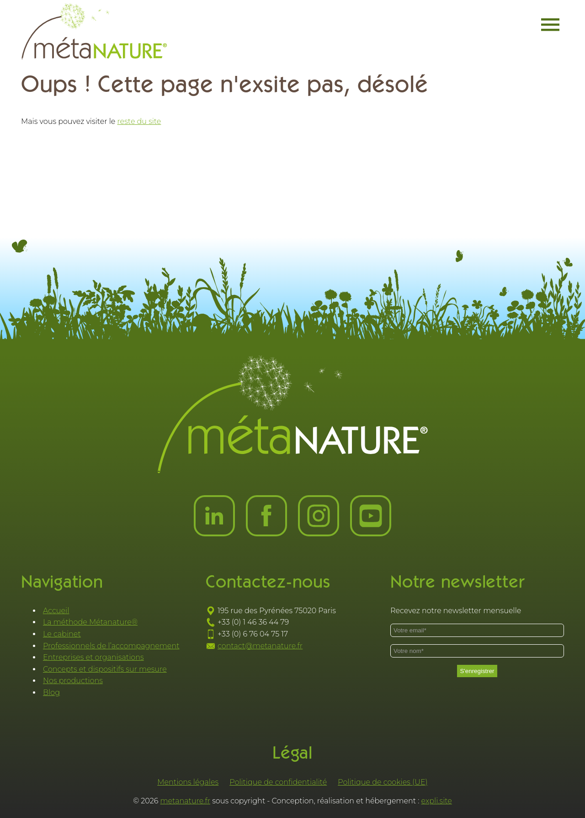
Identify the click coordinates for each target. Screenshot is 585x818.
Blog (51, 692)
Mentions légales (187, 782)
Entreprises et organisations (93, 657)
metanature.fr (185, 801)
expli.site (436, 801)
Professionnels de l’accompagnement (111, 646)
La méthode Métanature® (90, 622)
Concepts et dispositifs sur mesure (105, 669)
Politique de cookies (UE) (383, 782)
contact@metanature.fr (260, 646)
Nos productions (73, 680)
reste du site (139, 121)
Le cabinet (62, 634)
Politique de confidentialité (278, 782)
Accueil (56, 610)
